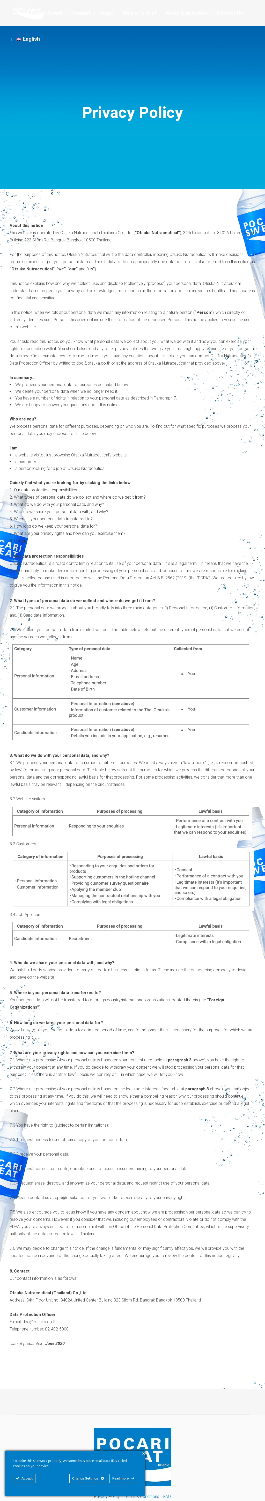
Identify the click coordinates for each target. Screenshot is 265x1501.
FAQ (167, 1496)
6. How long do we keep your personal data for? (53, 526)
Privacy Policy (107, 1496)
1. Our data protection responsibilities (43, 489)
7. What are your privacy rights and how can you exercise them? (68, 533)
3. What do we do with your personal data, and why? (57, 504)
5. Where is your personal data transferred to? (51, 518)
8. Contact (19, 540)
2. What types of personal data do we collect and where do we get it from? (78, 497)
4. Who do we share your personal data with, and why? (59, 511)
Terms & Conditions (141, 1496)
